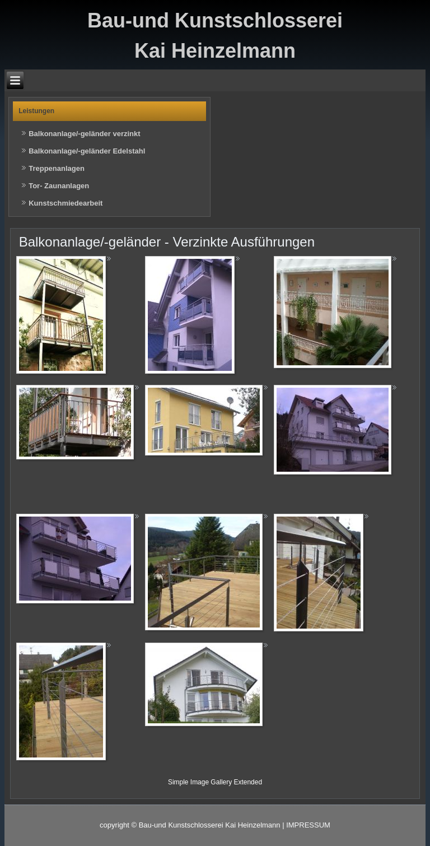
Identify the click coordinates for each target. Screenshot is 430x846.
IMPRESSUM (308, 825)
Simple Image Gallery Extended (215, 782)
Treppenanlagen (57, 168)
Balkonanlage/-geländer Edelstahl (87, 151)
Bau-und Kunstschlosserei (215, 20)
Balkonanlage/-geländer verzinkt (84, 133)
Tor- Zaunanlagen (59, 186)
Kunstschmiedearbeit (65, 203)
